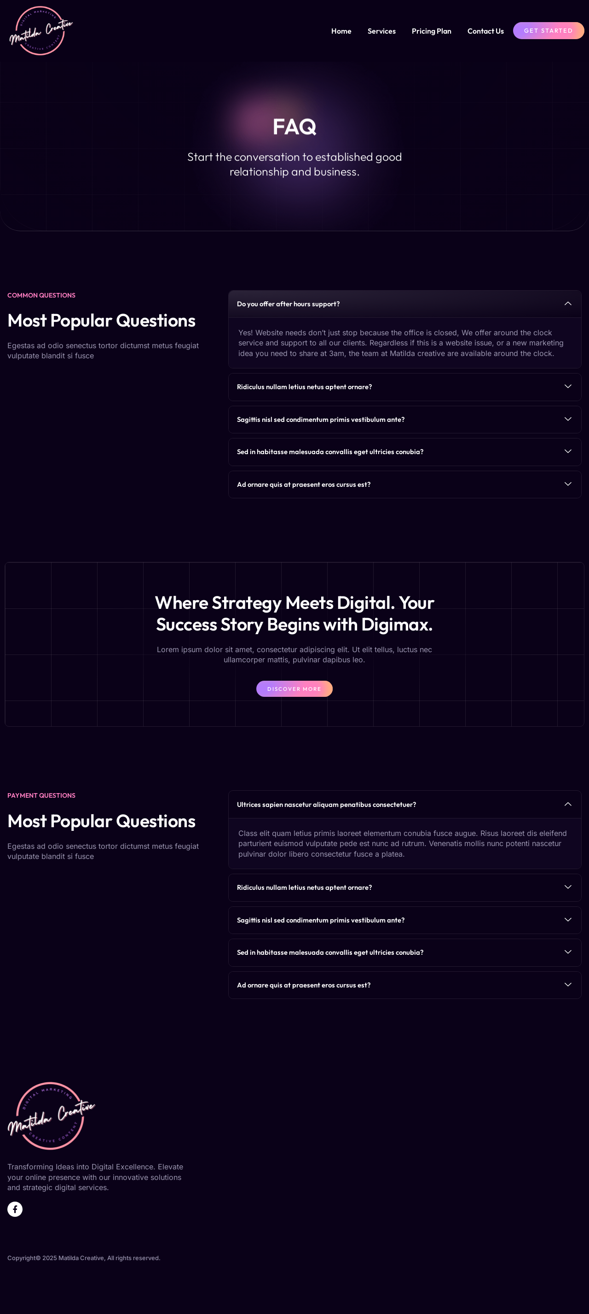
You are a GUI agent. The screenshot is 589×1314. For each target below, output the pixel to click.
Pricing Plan (431, 30)
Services (382, 30)
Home (341, 30)
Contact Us (486, 30)
